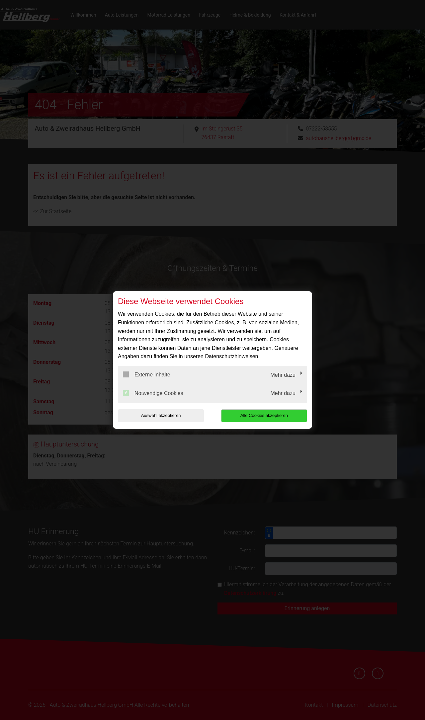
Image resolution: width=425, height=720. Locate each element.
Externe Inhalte (146, 374)
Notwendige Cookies (153, 393)
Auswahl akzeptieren (160, 415)
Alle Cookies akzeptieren (264, 415)
